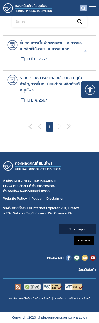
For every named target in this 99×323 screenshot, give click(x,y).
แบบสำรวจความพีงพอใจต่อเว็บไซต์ (72, 298)
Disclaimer (55, 198)
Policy (37, 198)
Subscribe (84, 240)
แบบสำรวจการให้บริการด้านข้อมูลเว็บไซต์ (29, 298)
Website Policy (15, 198)
